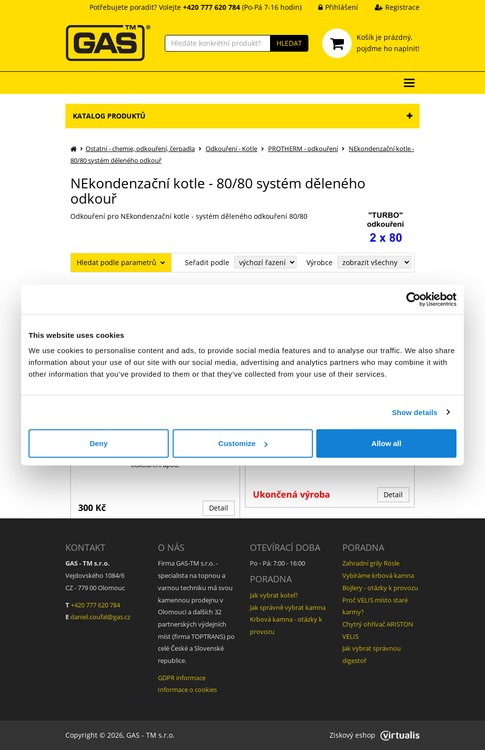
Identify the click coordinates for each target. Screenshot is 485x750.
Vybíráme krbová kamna (378, 575)
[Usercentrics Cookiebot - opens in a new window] (413, 299)
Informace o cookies (187, 689)
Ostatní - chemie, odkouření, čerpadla (140, 148)
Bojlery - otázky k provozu (380, 587)
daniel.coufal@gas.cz (100, 616)
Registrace (390, 7)
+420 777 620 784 (95, 604)
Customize (243, 443)
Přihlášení (330, 7)
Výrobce (319, 262)
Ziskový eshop (375, 735)
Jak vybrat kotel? (274, 595)
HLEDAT (289, 43)
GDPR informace (182, 677)
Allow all (386, 443)
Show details (415, 412)
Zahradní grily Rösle (370, 563)
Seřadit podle (207, 262)
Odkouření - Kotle (231, 148)
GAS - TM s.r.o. (150, 735)
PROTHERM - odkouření (303, 148)
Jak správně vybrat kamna (288, 607)
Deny (99, 443)
